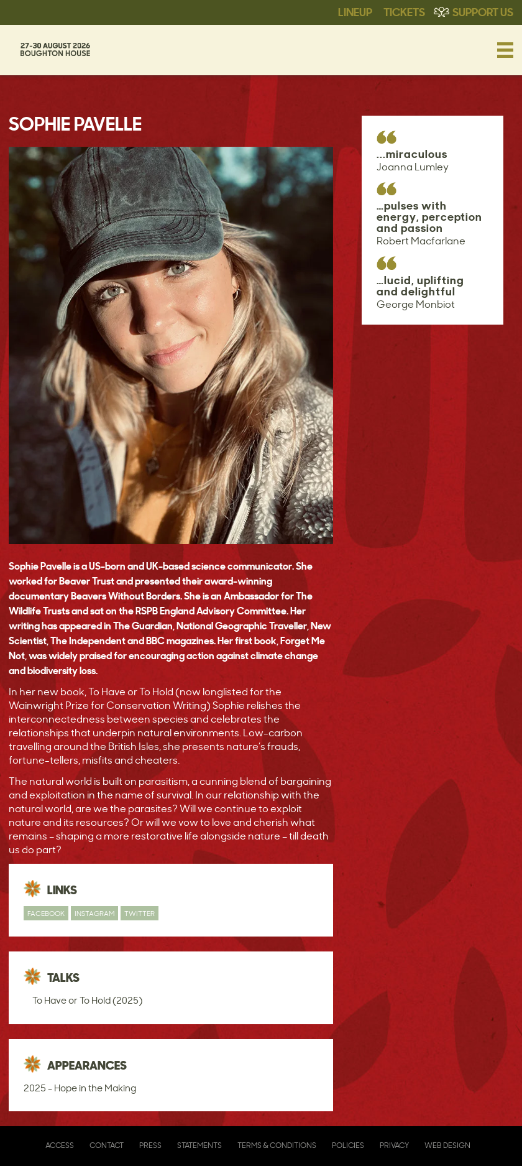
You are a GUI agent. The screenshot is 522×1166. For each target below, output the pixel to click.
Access (59, 1145)
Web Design (447, 1145)
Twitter (139, 913)
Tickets (404, 11)
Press (150, 1145)
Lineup (355, 11)
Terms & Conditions (276, 1145)
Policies (348, 1145)
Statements (199, 1145)
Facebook (46, 913)
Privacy (394, 1145)
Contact (106, 1145)
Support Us (482, 11)
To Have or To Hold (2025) (87, 1000)
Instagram (94, 913)
